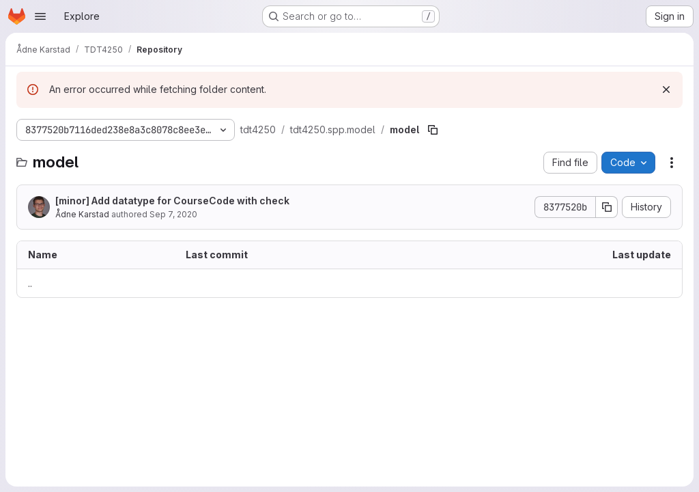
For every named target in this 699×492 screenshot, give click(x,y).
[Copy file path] (433, 130)
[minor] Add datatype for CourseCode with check (172, 200)
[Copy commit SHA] (607, 207)
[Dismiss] (666, 89)
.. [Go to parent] (30, 283)
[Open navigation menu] (40, 16)
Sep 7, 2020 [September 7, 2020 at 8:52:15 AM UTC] (173, 214)
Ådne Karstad (82, 214)
